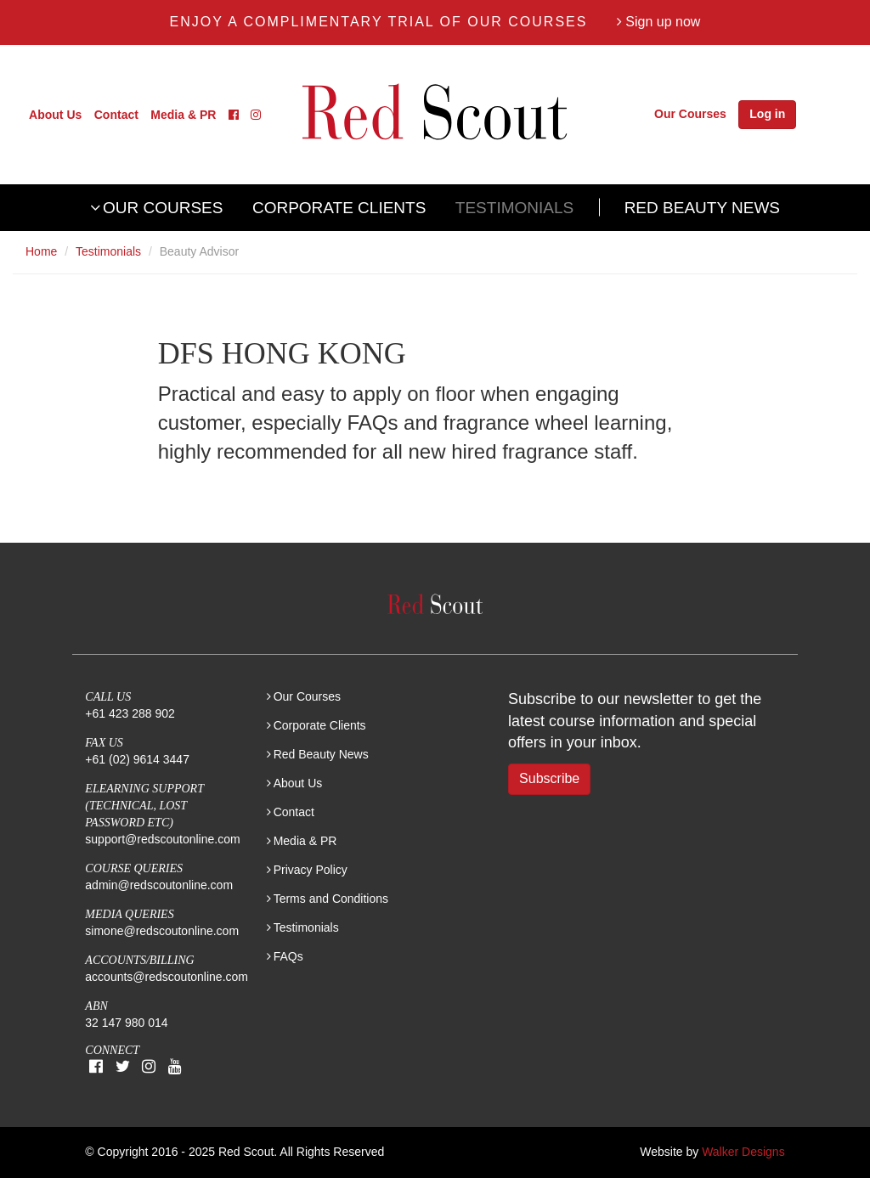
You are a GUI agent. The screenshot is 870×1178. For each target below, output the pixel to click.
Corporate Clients (339, 208)
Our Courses (690, 114)
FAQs (288, 956)
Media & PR (183, 114)
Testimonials (514, 208)
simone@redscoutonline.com (162, 931)
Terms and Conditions (331, 898)
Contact (116, 114)
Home (41, 251)
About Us (55, 114)
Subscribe (549, 778)
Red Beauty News (702, 208)
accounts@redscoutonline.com (166, 977)
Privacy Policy (310, 869)
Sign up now (659, 21)
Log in (767, 114)
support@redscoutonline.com (162, 839)
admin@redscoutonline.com (159, 885)
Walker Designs (743, 1151)
